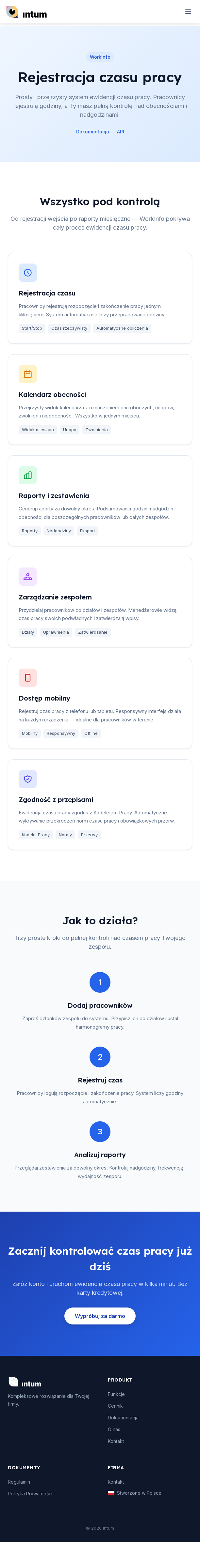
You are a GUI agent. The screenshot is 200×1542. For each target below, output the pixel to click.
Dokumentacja (92, 131)
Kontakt (116, 1441)
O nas (114, 1429)
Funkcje (116, 1394)
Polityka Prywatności (30, 1493)
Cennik (115, 1406)
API (120, 131)
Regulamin (19, 1482)
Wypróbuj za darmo (100, 1316)
